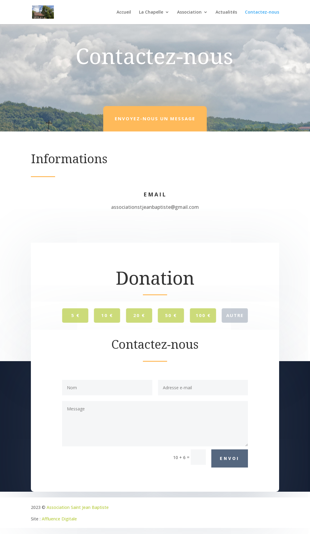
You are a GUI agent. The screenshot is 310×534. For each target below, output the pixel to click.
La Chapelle (151, 12)
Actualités (226, 12)
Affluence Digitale (59, 519)
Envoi (229, 458)
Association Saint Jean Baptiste (78, 507)
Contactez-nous (262, 12)
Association (189, 12)
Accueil (124, 12)
